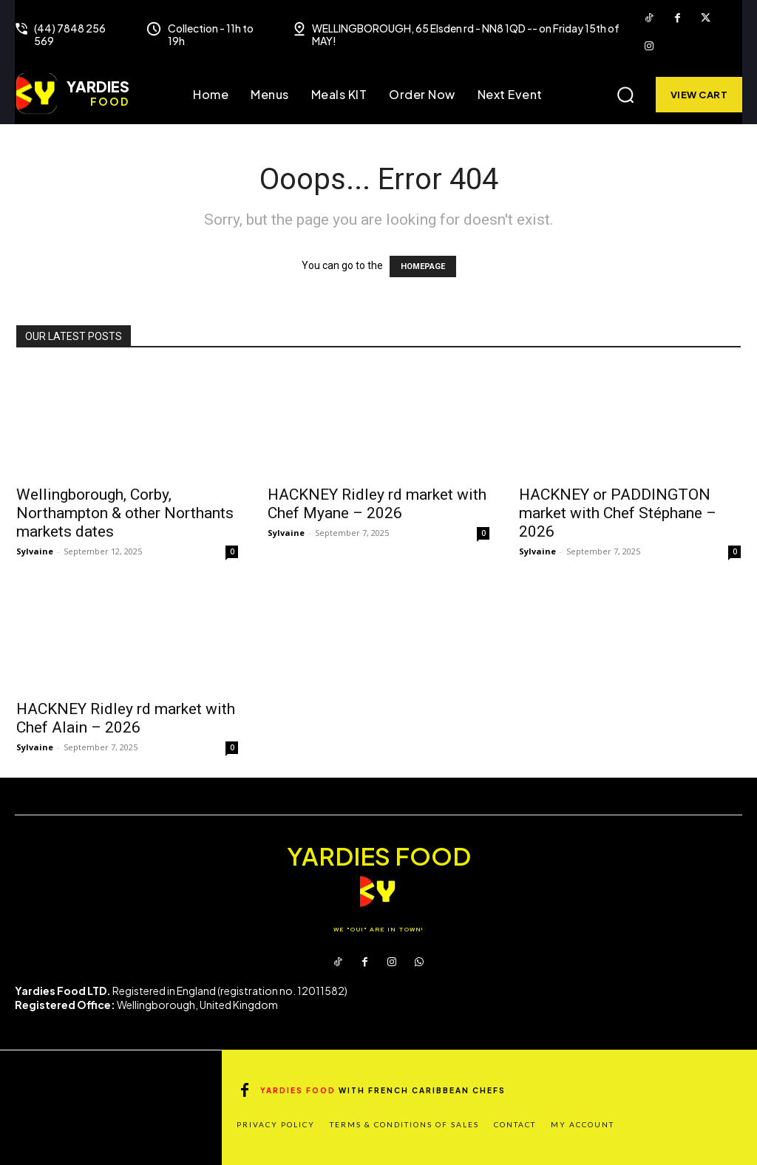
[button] (625, 94)
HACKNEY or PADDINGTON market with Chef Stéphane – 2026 (617, 513)
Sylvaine (34, 551)
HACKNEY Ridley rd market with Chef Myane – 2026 (377, 504)
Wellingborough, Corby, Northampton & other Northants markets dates (125, 513)
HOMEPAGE (423, 266)
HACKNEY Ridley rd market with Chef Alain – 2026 (125, 718)
